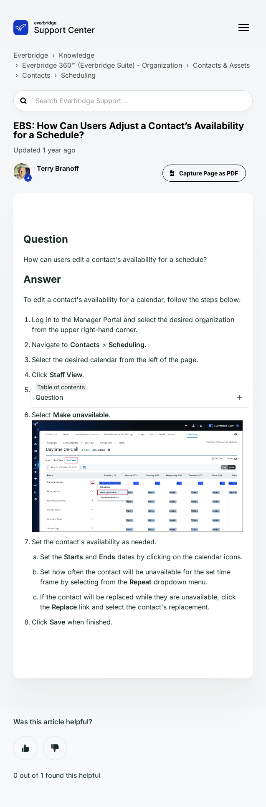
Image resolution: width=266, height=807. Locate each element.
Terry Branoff (58, 168)
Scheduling (78, 75)
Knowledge (76, 55)
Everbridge (30, 55)
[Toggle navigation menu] (244, 27)
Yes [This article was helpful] (25, 748)
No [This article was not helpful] (55, 748)
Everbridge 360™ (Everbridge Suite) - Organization (102, 65)
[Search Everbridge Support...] (133, 100)
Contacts (36, 75)
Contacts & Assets (221, 65)
